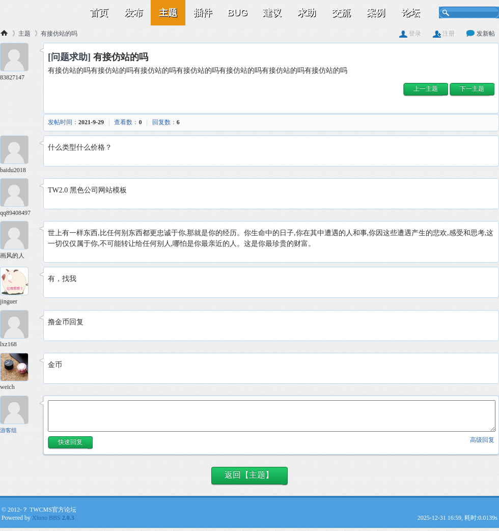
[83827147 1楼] (18, 58)
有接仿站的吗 (59, 33)
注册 (444, 33)
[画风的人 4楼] (18, 236)
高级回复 (482, 439)
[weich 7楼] (18, 368)
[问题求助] (69, 57)
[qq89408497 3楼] (18, 193)
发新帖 (480, 33)
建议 (272, 13)
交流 (341, 13)
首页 (99, 13)
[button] (425, 90)
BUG (237, 13)
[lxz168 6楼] (18, 325)
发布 (133, 13)
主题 (168, 13)
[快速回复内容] (271, 416)
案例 (376, 13)
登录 (410, 33)
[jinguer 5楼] (18, 282)
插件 (202, 13)
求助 (306, 13)
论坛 (410, 13)
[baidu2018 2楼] (18, 150)
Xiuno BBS (53, 517)
